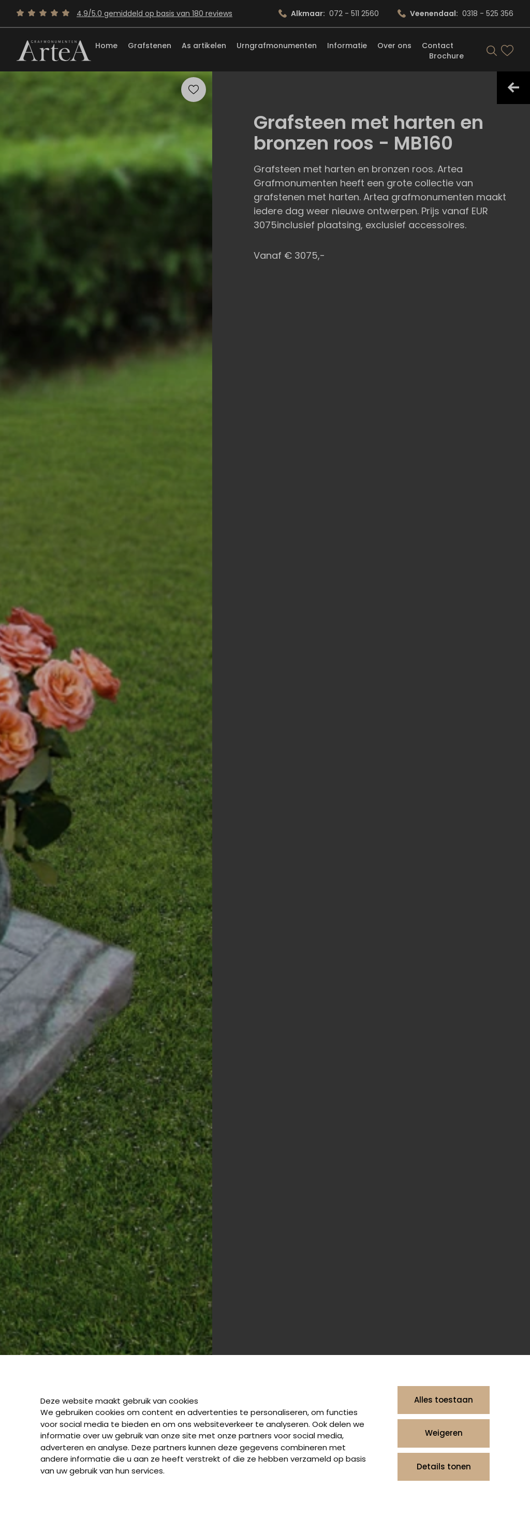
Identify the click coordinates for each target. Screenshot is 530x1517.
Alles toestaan (443, 1399)
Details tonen (444, 1466)
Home (106, 45)
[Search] (492, 51)
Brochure (446, 56)
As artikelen (204, 45)
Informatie (347, 45)
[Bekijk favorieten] (507, 51)
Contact (437, 45)
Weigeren (444, 1432)
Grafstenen (149, 45)
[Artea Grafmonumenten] (54, 50)
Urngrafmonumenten (277, 45)
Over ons (394, 45)
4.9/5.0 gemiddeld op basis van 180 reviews (154, 13)
